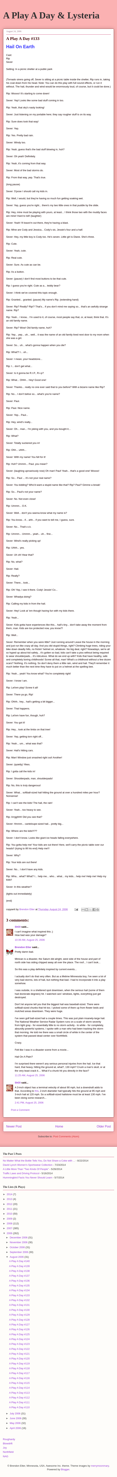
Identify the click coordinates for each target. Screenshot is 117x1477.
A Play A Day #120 (19, 1358)
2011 (10, 1208)
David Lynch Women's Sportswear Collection (27, 1164)
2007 (10, 1228)
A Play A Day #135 (19, 1285)
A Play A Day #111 (19, 1402)
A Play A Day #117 (19, 1373)
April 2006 (16, 1428)
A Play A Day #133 (19, 1295)
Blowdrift (7, 1443)
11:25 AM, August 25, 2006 (30, 1075)
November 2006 (19, 1242)
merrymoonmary (100, 1465)
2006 (10, 1233)
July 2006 (15, 1413)
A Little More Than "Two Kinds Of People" (26, 1169)
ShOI (18, 926)
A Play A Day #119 (19, 1363)
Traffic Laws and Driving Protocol (21, 1173)
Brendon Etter (23, 947)
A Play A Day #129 (19, 1314)
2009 (10, 1218)
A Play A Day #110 (19, 1407)
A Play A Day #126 (19, 1329)
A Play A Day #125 (19, 1334)
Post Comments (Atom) (66, 1136)
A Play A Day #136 (19, 1280)
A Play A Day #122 (19, 1348)
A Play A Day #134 (19, 1290)
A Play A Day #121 (19, 1353)
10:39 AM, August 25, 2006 (30, 939)
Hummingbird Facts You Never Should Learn (27, 1177)
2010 (10, 1213)
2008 (10, 1223)
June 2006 (16, 1418)
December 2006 (19, 1237)
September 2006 (19, 1252)
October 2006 (18, 1247)
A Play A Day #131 (19, 1304)
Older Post (104, 1126)
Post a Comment (20, 1109)
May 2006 (15, 1423)
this (37, 1090)
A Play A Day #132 (19, 1300)
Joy (5, 1447)
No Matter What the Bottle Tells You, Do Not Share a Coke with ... (39, 1160)
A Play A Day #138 (19, 1270)
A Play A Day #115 (19, 1383)
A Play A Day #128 (19, 1319)
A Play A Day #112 (19, 1397)
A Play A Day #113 (19, 1392)
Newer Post (14, 1126)
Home (59, 1126)
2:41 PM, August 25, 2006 (29, 1102)
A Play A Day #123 (19, 1344)
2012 (10, 1204)
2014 (10, 1194)
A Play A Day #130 (19, 1309)
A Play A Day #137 (19, 1275)
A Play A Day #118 (19, 1368)
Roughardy (9, 1439)
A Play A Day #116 (19, 1378)
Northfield (8, 1451)
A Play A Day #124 (19, 1339)
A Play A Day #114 (19, 1387)
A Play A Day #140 (19, 1261)
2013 (10, 1199)
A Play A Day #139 (19, 1266)
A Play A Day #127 (19, 1324)
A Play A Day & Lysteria (51, 15)
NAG (5, 1456)
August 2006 (17, 1256)
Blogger (65, 1469)
